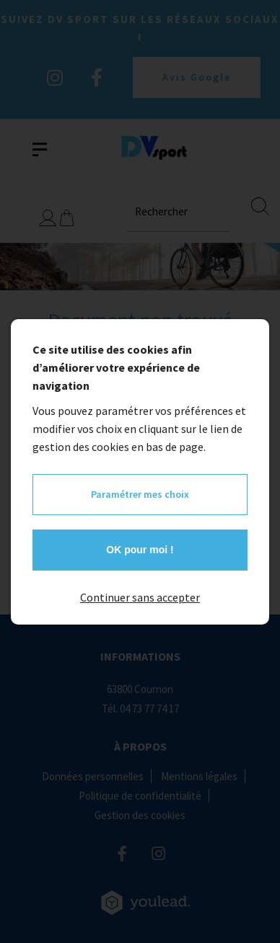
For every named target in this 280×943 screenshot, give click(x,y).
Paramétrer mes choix (140, 494)
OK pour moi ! (139, 549)
